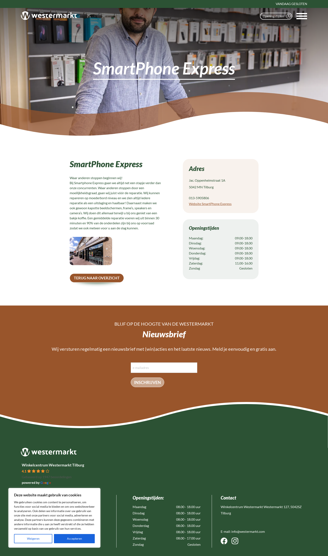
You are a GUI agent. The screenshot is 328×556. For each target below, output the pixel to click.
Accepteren (74, 538)
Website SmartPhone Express (210, 204)
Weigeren (33, 538)
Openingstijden (277, 16)
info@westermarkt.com (248, 531)
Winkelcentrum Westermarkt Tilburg (53, 465)
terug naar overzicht (97, 278)
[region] (54, 518)
